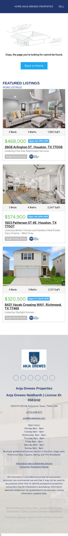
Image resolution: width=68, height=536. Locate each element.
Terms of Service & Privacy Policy (22, 508)
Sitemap (43, 511)
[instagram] (30, 378)
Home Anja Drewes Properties (34, 6)
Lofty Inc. (21, 517)
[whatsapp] (52, 378)
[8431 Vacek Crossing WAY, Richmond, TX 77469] (34, 266)
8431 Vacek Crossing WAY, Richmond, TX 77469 (33, 306)
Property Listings (28, 511)
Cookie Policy (46, 508)
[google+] (45, 378)
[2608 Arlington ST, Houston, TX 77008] (34, 108)
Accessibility (55, 511)
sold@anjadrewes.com (34, 418)
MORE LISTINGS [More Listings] (12, 87)
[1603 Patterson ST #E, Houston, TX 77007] (34, 184)
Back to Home (34, 65)
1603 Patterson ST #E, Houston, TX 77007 (31, 224)
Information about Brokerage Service (34, 463)
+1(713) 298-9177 (34, 412)
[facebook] (16, 378)
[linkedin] (23, 378)
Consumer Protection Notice (34, 466)
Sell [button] (61, 6)
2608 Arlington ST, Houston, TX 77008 (34, 147)
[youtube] (37, 378)
